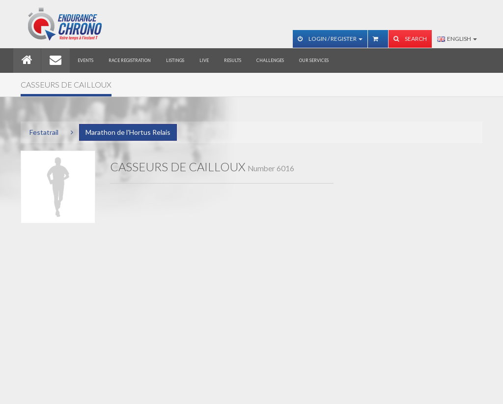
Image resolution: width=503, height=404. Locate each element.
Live (204, 60)
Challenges (270, 60)
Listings (175, 60)
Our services (314, 60)
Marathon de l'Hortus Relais (127, 132)
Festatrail (43, 132)
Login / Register (330, 38)
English (457, 38)
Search (410, 38)
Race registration (130, 60)
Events (85, 60)
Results (232, 60)
